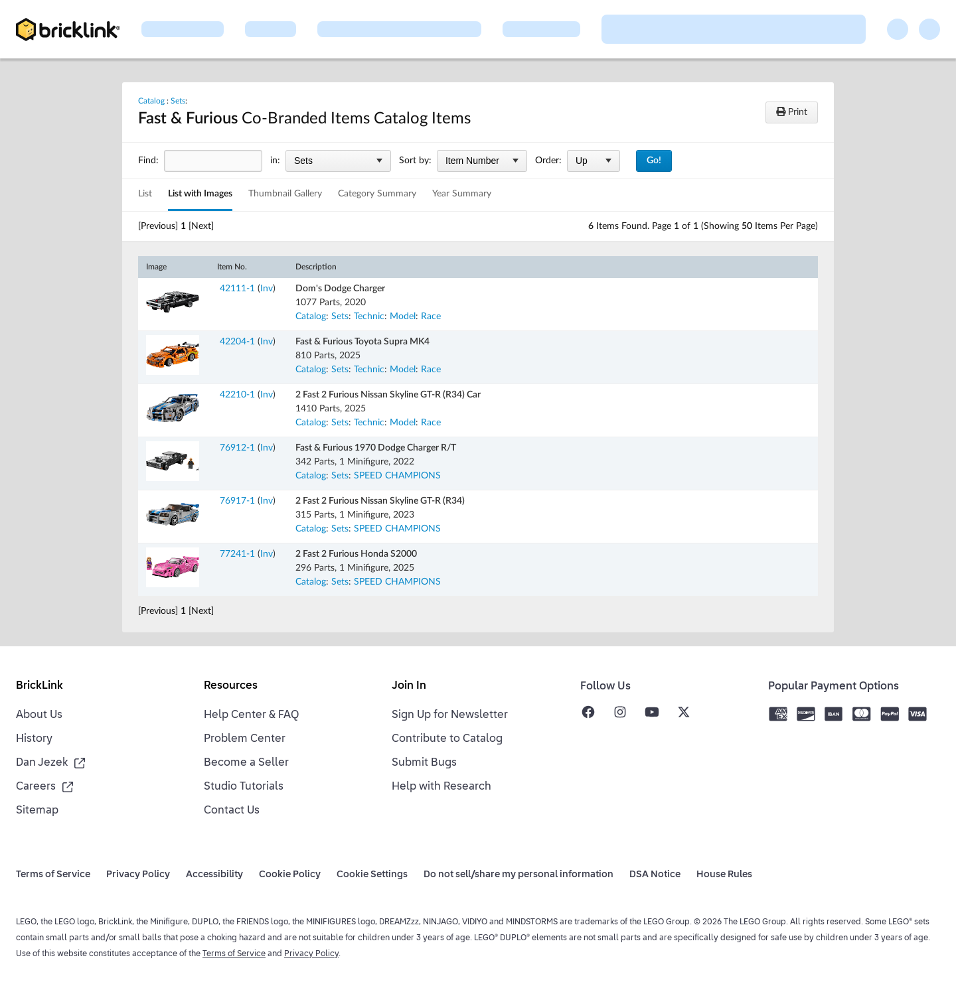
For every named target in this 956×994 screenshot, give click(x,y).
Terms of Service (234, 954)
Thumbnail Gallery (285, 193)
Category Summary (377, 193)
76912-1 (237, 448)
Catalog (151, 101)
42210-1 (237, 394)
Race (431, 316)
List (145, 193)
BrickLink (39, 686)
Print (791, 112)
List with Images (200, 193)
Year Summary (461, 193)
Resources (231, 686)
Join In (409, 686)
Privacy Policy (311, 954)
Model (403, 316)
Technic (369, 316)
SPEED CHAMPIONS (397, 475)
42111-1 (237, 288)
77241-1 (237, 554)
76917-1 (237, 501)
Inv (266, 288)
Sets (178, 101)
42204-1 (237, 341)
